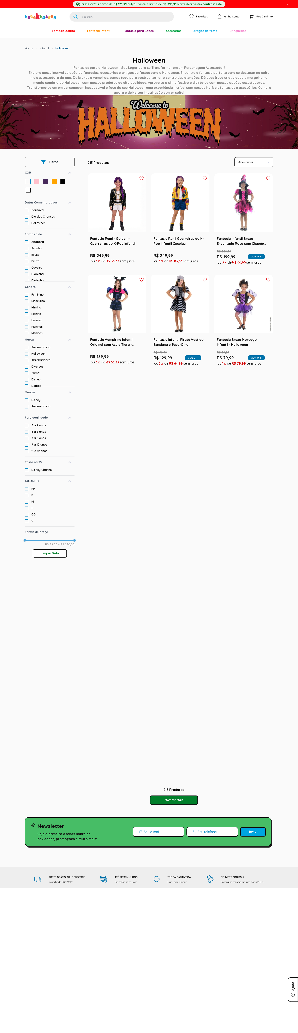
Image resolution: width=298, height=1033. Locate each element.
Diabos (36, 386)
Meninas (37, 333)
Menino (36, 314)
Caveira (36, 267)
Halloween (62, 48)
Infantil (44, 48)
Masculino (38, 301)
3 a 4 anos (38, 425)
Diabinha (37, 274)
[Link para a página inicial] (29, 48)
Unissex (36, 320)
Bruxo (35, 261)
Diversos (37, 366)
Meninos (37, 327)
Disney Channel (41, 470)
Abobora (37, 242)
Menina (36, 307)
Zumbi (35, 373)
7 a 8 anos (38, 438)
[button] (49, 173)
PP (33, 489)
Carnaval (37, 210)
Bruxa (35, 255)
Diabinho (37, 280)
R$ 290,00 (66, 544)
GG (33, 514)
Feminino (37, 294)
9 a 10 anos (39, 444)
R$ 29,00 (51, 544)
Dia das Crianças (43, 216)
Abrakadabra (40, 360)
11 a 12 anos (39, 451)
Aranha (36, 248)
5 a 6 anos (38, 432)
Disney (36, 379)
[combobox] (122, 17)
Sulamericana (40, 347)
